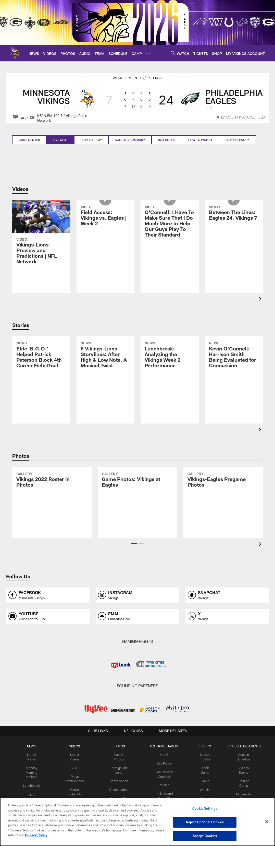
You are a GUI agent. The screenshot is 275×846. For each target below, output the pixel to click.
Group (203, 780)
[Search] (173, 53)
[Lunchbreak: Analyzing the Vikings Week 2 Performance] (170, 371)
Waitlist (204, 788)
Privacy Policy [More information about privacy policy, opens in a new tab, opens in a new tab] (36, 835)
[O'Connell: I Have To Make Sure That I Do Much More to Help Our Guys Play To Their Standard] (170, 238)
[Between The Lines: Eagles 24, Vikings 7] (234, 229)
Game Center (29, 140)
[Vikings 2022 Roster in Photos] (52, 502)
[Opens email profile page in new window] (137, 616)
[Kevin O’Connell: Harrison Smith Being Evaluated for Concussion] (234, 371)
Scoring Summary (130, 140)
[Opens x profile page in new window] (227, 616)
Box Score (167, 140)
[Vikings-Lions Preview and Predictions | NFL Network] (41, 235)
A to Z (163, 754)
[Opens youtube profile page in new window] (48, 616)
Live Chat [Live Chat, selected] (60, 140)
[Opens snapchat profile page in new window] (227, 595)
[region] (137, 822)
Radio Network (236, 140)
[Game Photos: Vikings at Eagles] (137, 502)
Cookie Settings (204, 809)
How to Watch (200, 140)
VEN (76, 767)
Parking (163, 784)
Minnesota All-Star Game (241, 797)
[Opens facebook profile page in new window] (48, 595)
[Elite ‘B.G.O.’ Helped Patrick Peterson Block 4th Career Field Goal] (41, 371)
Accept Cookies (205, 835)
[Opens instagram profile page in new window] (137, 595)
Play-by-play (91, 140)
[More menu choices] (148, 53)
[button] (134, 544)
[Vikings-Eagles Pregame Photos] (223, 502)
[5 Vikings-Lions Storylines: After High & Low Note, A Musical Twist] (106, 371)
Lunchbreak (34, 784)
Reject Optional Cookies (205, 822)
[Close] (266, 821)
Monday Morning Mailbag (34, 772)
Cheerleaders (119, 788)
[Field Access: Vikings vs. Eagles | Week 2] (106, 232)
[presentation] (261, 299)
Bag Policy (163, 763)
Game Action (119, 780)
